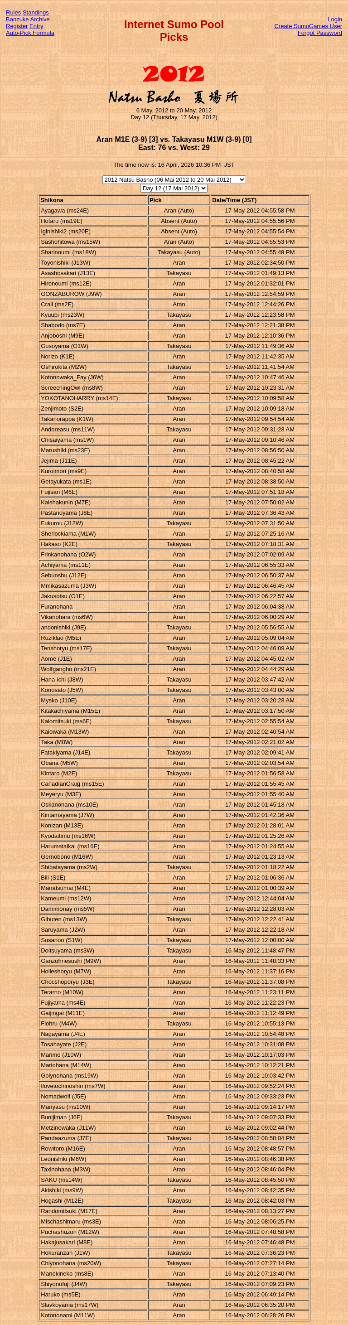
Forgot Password (320, 32)
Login (335, 19)
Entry (36, 26)
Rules (13, 12)
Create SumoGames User (308, 26)
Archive (40, 19)
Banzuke (17, 19)
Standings (36, 12)
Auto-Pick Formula (30, 32)
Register (17, 26)
